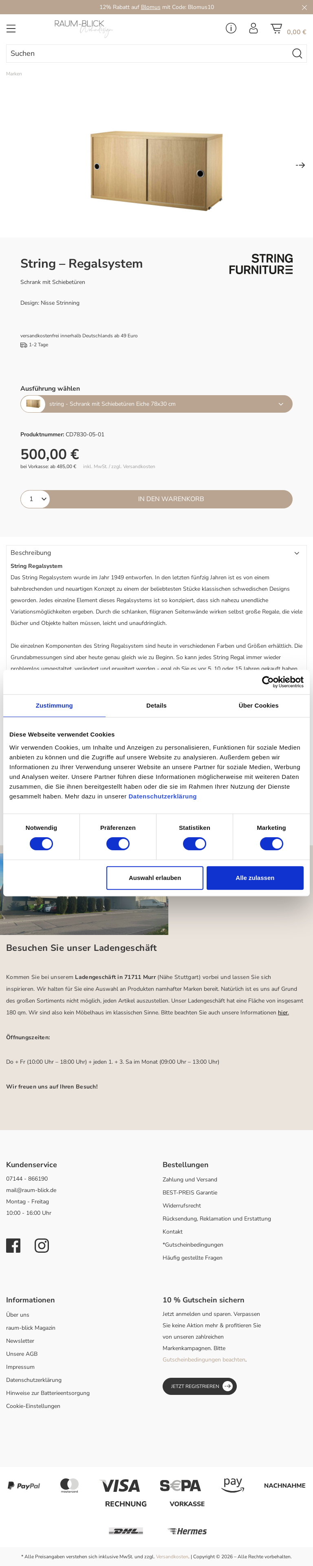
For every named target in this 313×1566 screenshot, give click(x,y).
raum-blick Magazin (30, 1328)
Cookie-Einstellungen (33, 1406)
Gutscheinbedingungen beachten (204, 1360)
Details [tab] (156, 705)
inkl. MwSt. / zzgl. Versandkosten (119, 467)
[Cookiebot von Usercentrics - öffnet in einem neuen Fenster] (268, 682)
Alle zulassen (255, 877)
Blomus (151, 7)
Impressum (20, 1367)
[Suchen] (297, 53)
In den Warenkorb (171, 499)
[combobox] (147, 53)
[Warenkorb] (288, 31)
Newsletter (20, 1341)
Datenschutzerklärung (34, 1380)
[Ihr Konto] (253, 30)
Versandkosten (172, 1556)
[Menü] (11, 31)
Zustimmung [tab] (54, 705)
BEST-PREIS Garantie (190, 1192)
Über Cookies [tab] (259, 705)
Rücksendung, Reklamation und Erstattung (217, 1219)
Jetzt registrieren (202, 1386)
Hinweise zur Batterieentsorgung (48, 1393)
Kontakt (173, 1232)
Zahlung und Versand (190, 1179)
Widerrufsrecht (182, 1206)
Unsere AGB (21, 1354)
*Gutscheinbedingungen (193, 1245)
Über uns (17, 1315)
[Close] (304, 7)
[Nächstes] (300, 166)
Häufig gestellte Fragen (193, 1258)
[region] (156, 166)
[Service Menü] (231, 30)
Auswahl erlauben (155, 877)
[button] (156, 553)
